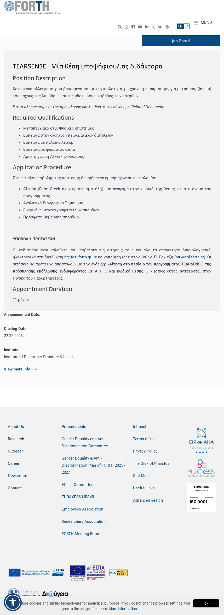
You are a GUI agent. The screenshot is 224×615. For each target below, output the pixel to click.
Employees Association (82, 509)
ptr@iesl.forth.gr (190, 257)
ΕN (180, 26)
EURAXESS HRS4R (78, 497)
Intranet (139, 426)
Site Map (140, 475)
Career (13, 463)
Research (16, 439)
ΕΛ (186, 26)
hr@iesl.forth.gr (77, 257)
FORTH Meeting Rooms (82, 533)
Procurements (74, 426)
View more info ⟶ (20, 369)
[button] (12, 602)
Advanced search (148, 500)
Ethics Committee (77, 484)
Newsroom (17, 475)
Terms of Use (145, 439)
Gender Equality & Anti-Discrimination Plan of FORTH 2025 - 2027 (93, 465)
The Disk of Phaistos (151, 463)
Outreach (16, 451)
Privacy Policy (145, 451)
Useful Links (144, 488)
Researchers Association (84, 521)
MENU (203, 22)
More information (123, 609)
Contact (15, 488)
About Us (16, 426)
